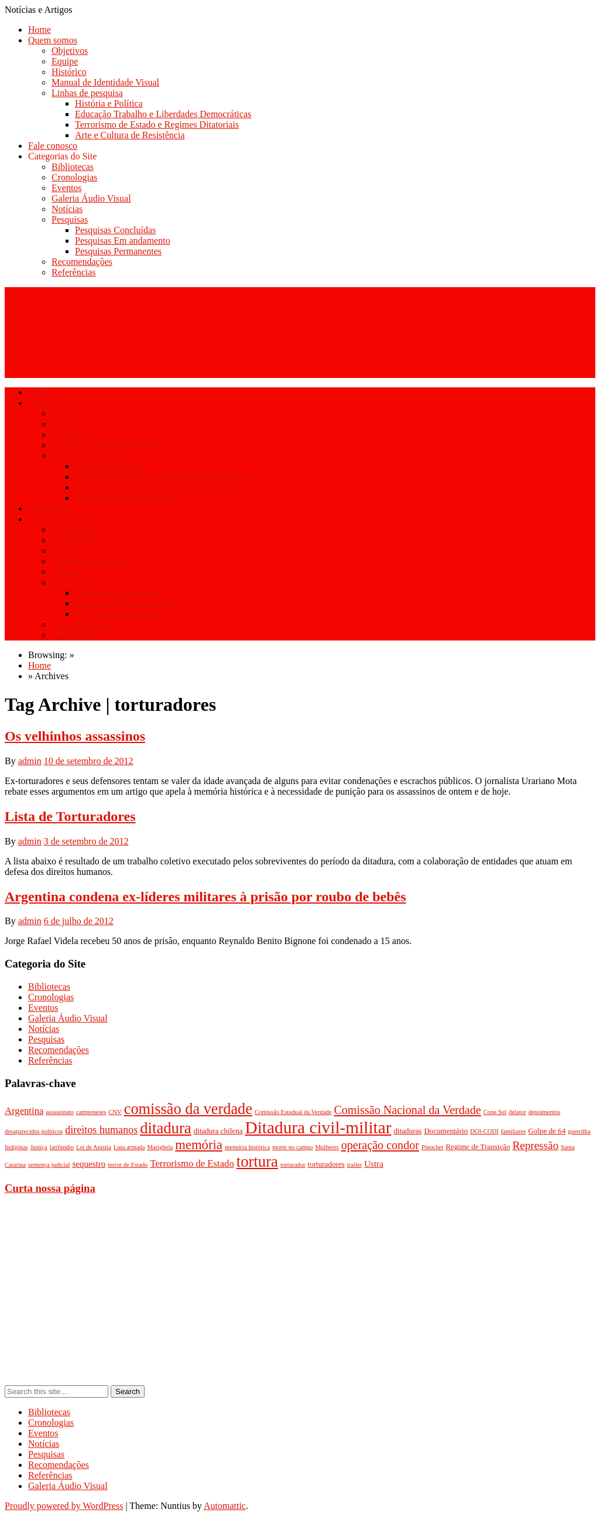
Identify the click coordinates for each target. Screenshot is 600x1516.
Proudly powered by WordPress (64, 1506)
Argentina (24, 1110)
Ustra (373, 1163)
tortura (257, 1161)
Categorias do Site (62, 156)
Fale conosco (52, 146)
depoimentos (544, 1112)
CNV (115, 1112)
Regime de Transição (477, 1146)
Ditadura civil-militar (318, 1127)
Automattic (225, 1506)
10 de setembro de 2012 (88, 761)
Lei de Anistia (93, 1147)
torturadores (326, 1164)
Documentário (446, 1130)
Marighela (160, 1147)
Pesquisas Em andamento (122, 241)
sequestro (88, 1163)
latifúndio (62, 1147)
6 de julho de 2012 (79, 921)
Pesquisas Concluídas (115, 230)
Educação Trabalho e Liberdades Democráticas (163, 114)
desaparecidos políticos (34, 1131)
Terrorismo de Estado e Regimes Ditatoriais (157, 125)
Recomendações (82, 262)
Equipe (65, 61)
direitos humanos (101, 1130)
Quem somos (52, 40)
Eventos (67, 188)
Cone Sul (495, 1112)
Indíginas (16, 1147)
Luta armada (129, 1147)
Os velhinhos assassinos (75, 736)
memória (198, 1144)
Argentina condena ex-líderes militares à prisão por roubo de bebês (205, 896)
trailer (354, 1164)
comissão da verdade (188, 1109)
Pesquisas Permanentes (118, 251)
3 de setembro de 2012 (86, 841)
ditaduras (408, 1130)
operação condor (380, 1145)
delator (517, 1112)
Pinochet (432, 1147)
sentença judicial (49, 1164)
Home (39, 30)
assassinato (59, 1112)
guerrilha (579, 1131)
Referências (74, 272)
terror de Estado (128, 1164)
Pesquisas (70, 219)
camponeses (91, 1112)
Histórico (69, 72)
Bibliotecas (73, 167)
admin (30, 761)
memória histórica (247, 1147)
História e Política (109, 103)
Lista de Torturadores (70, 816)
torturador (293, 1164)
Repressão (535, 1145)
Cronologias (74, 177)
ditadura (165, 1128)
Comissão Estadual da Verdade (293, 1112)
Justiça (38, 1147)
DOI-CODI (484, 1131)
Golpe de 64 (546, 1130)
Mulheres (326, 1147)
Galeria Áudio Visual (91, 198)
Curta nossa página (50, 1188)
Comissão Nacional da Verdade (407, 1109)
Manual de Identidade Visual (105, 82)
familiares (513, 1131)
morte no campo (292, 1147)
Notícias (67, 209)
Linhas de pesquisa (87, 93)
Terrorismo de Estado (192, 1163)
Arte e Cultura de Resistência (130, 135)
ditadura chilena (218, 1130)
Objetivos (70, 51)
